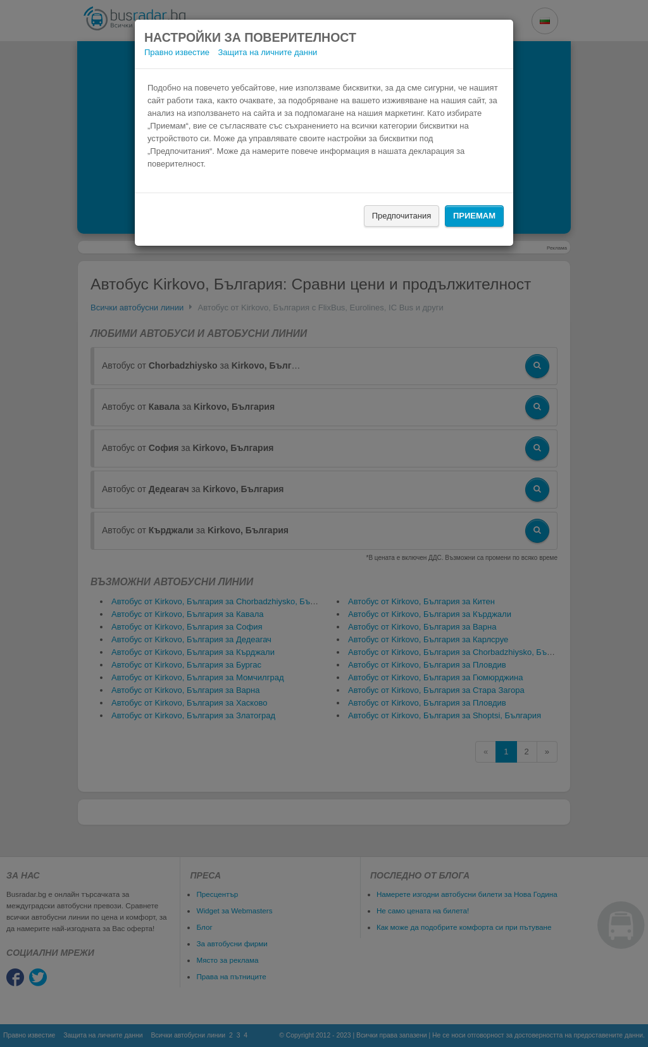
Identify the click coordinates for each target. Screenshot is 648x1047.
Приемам (474, 215)
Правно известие (176, 52)
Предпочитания (402, 215)
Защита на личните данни (268, 52)
